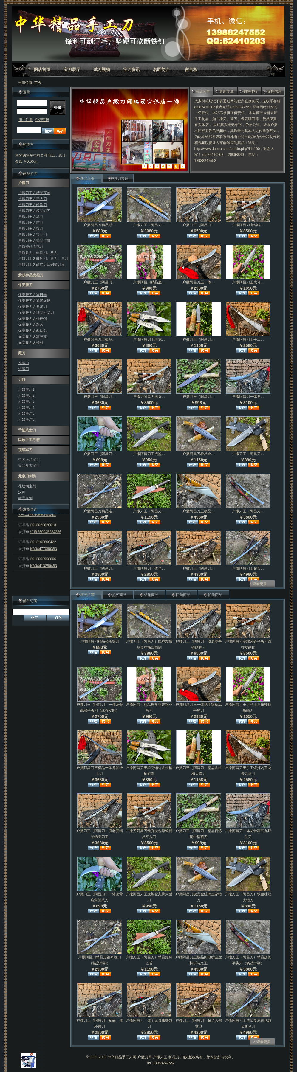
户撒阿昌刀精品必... (99, 225)
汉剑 (21, 492)
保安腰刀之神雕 (30, 342)
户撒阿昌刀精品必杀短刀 (99, 641)
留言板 (191, 69)
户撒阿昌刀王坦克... (149, 339)
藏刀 (21, 353)
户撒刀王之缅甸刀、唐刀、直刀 (43, 258)
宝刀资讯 (131, 69)
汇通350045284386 (45, 539)
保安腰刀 (25, 285)
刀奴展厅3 (26, 401)
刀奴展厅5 (26, 413)
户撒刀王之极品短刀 (34, 211)
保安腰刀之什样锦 (32, 319)
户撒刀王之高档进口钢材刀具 (41, 264)
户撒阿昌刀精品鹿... (149, 282)
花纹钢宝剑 (27, 486)
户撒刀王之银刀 (30, 228)
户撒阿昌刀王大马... (248, 282)
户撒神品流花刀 (30, 246)
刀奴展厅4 (26, 407)
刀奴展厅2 (26, 395)
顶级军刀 (25, 450)
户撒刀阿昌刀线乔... (149, 397)
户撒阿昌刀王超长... (248, 568)
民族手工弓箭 (29, 440)
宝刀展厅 (72, 69)
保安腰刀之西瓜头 (32, 330)
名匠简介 (161, 69)
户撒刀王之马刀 (30, 217)
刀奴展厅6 (26, 419)
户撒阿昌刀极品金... (198, 454)
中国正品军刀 (29, 459)
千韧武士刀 (27, 430)
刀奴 (21, 380)
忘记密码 (42, 120)
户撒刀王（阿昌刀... (149, 225)
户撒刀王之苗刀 (30, 223)
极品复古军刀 (29, 465)
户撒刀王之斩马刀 (32, 205)
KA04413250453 (43, 573)
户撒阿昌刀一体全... (149, 568)
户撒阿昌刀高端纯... (248, 225)
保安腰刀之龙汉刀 (32, 307)
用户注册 (25, 120)
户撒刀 (23, 183)
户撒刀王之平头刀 (32, 199)
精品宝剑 (25, 498)
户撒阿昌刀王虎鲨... (149, 454)
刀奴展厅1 (26, 389)
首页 (37, 82)
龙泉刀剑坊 (27, 476)
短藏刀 (23, 369)
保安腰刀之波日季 (32, 295)
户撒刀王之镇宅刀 (32, 234)
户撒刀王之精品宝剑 (34, 193)
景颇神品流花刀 (30, 275)
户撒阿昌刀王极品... (99, 339)
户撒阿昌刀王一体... (198, 282)
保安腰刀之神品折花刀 (36, 313)
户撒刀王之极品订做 (34, 240)
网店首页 (42, 69)
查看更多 (260, 584)
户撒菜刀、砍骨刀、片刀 (38, 252)
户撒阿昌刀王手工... (248, 339)
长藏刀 (23, 363)
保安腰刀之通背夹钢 (34, 301)
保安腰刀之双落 (30, 324)
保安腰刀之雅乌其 (32, 336)
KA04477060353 (43, 556)
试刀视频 (101, 69)
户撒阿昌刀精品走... (99, 511)
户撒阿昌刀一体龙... (248, 397)
